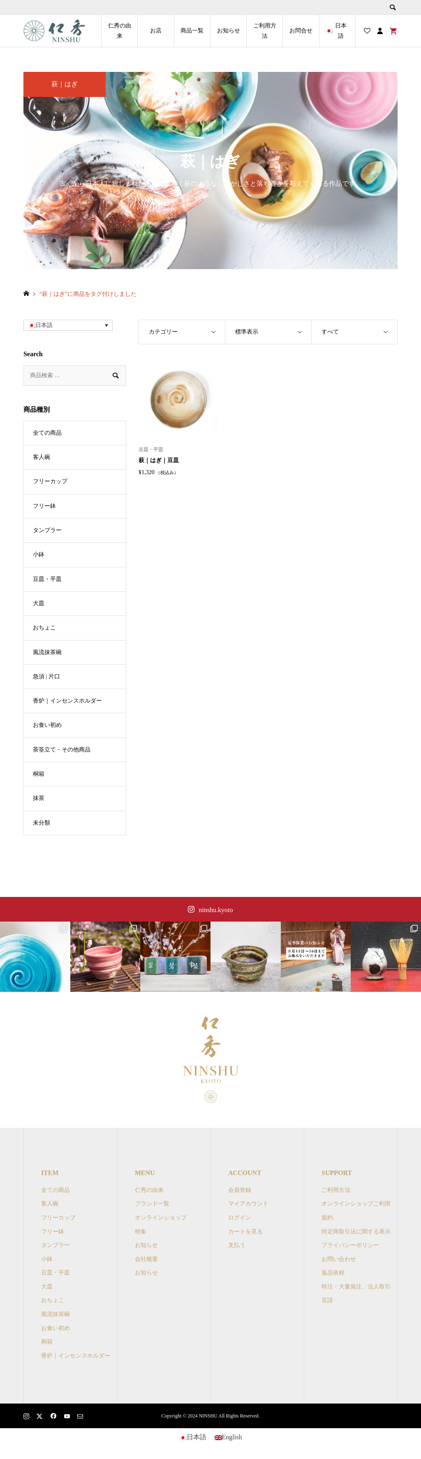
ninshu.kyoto (216, 909)
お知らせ (228, 31)
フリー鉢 (44, 506)
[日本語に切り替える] (192, 1437)
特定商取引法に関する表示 (356, 1232)
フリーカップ (50, 481)
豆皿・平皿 (47, 579)
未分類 (41, 823)
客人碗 (41, 457)
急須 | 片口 (46, 676)
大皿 (38, 603)
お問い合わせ (339, 1259)
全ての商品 (47, 433)
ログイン (239, 1218)
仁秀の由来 (119, 31)
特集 (140, 1232)
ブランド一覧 (152, 1204)
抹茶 (38, 798)
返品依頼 (333, 1273)
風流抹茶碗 (47, 652)
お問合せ (300, 31)
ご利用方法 (264, 31)
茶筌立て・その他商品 (61, 750)
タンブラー (47, 530)
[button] (68, 325)
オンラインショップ (161, 1218)
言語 (327, 1300)
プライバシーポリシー (350, 1245)
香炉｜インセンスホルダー (67, 701)
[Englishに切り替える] (228, 1437)
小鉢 (38, 554)
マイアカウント (248, 1204)
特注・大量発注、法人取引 (356, 1287)
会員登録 (239, 1190)
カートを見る (245, 1232)
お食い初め (47, 725)
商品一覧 (192, 31)
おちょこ (44, 628)
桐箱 (38, 774)
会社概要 (146, 1259)
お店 (156, 31)
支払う (236, 1245)
